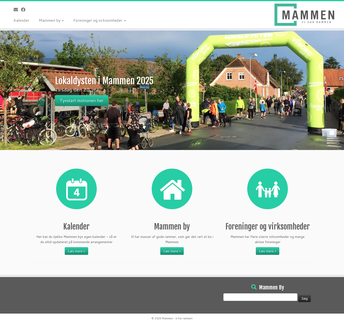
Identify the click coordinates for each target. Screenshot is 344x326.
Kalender (21, 20)
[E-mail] (17, 9)
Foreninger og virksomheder (99, 20)
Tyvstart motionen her (81, 100)
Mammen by (51, 20)
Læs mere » (76, 251)
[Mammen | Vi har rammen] (304, 15)
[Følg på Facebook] (24, 9)
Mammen (167, 318)
